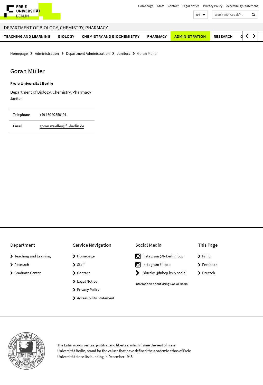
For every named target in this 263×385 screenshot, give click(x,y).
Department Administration (88, 53)
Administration (190, 36)
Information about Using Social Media (161, 284)
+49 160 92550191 (53, 114)
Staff (160, 6)
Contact (173, 6)
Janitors (123, 53)
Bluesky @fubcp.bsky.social (164, 272)
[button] (200, 15)
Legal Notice (190, 6)
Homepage (145, 6)
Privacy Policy (212, 6)
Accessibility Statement (242, 6)
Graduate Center (27, 272)
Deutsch (208, 272)
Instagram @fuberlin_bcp (163, 256)
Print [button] (206, 256)
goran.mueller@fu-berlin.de (62, 125)
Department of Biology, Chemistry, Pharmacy (56, 27)
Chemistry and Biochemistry (110, 36)
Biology (66, 36)
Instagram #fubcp (157, 264)
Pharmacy (157, 36)
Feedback (209, 264)
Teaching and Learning (27, 36)
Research (223, 36)
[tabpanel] (79, 108)
